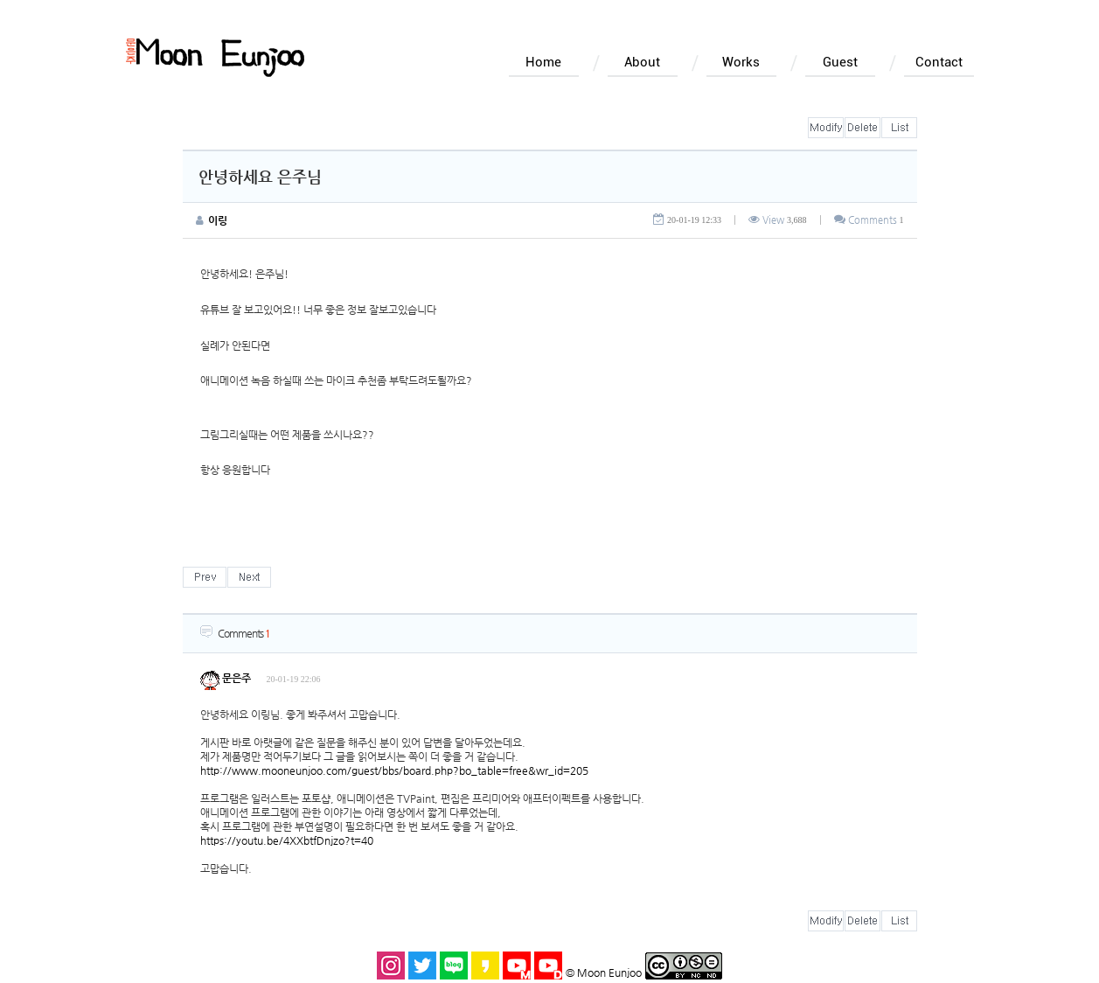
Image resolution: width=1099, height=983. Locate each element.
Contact (939, 62)
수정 (826, 127)
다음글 (249, 577)
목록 (899, 127)
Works (741, 62)
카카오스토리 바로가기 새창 (485, 966)
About (642, 62)
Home (543, 62)
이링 (217, 220)
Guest (840, 62)
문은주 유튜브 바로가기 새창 (517, 966)
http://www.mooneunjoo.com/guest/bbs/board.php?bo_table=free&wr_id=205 (394, 770)
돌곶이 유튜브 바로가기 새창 (548, 966)
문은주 (225, 678)
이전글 (204, 577)
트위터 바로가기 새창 (422, 966)
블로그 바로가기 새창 (454, 966)
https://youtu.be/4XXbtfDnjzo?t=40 (286, 840)
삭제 (862, 127)
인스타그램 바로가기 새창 (391, 966)
